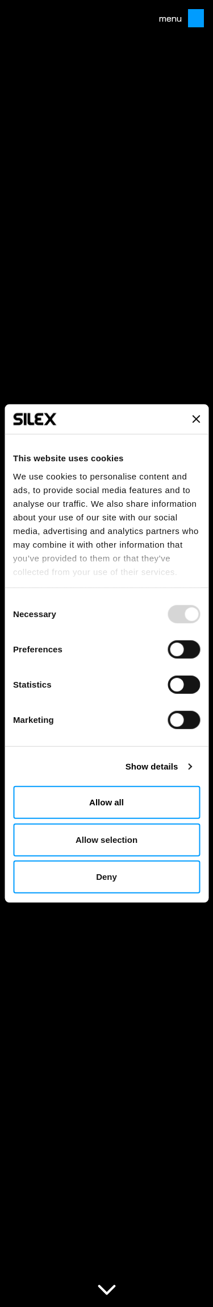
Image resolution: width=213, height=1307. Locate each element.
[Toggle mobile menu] (192, 18)
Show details (152, 766)
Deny (106, 877)
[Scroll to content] (107, 1289)
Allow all (106, 802)
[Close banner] (196, 419)
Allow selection (106, 840)
